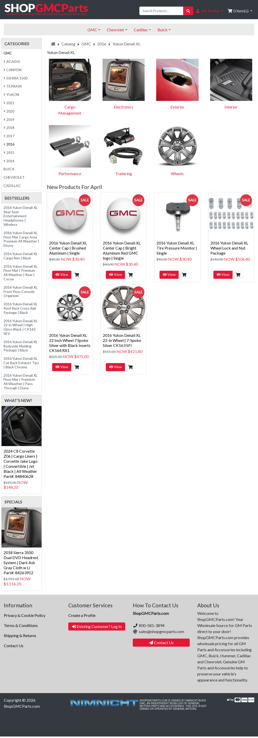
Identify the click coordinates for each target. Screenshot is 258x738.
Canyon (12, 70)
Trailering (123, 173)
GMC (86, 43)
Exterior (177, 106)
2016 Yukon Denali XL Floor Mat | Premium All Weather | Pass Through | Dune (21, 381)
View (61, 274)
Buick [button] (162, 29)
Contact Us (13, 645)
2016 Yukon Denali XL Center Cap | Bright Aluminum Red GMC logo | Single (122, 250)
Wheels (177, 173)
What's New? (18, 400)
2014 (9, 161)
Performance (69, 173)
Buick (9, 169)
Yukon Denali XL (126, 43)
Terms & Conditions (21, 625)
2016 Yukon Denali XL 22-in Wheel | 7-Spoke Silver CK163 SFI (122, 340)
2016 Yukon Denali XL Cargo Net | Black (21, 256)
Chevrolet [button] (115, 29)
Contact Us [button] (161, 642)
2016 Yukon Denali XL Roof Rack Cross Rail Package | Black (21, 308)
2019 (9, 119)
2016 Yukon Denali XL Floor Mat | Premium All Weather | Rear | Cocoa (21, 272)
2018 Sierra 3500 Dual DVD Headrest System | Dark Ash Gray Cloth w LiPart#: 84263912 (21, 562)
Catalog (68, 43)
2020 (9, 111)
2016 (101, 43)
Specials (13, 501)
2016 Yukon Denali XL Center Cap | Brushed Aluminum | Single (68, 247)
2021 (9, 103)
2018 (9, 127)
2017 (9, 136)
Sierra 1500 (15, 78)
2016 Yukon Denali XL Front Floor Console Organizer (21, 291)
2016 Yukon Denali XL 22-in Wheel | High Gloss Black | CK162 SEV (21, 327)
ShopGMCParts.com (22, 706)
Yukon (11, 94)
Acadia (12, 61)
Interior (231, 106)
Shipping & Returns (20, 635)
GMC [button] (92, 29)
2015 (9, 152)
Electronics (123, 106)
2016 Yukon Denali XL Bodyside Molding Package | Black (21, 346)
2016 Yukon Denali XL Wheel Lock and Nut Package (229, 247)
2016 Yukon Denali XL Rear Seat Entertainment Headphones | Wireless (21, 216)
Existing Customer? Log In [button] (97, 626)
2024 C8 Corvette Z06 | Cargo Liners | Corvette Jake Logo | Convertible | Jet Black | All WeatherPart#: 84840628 (21, 464)
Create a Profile (81, 615)
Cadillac (12, 185)
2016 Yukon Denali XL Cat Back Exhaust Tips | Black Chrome (21, 362)
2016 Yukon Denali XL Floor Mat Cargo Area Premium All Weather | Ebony (21, 239)
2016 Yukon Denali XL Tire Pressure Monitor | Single (176, 247)
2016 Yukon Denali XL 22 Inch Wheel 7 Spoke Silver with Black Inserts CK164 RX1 (69, 343)
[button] (209, 11)
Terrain (13, 86)
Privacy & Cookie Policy (24, 615)
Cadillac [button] (141, 29)
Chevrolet (14, 177)
